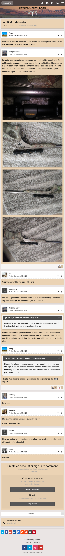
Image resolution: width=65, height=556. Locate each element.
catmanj (12, 395)
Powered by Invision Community (32, 552)
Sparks (11, 431)
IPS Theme (28, 540)
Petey (7, 25)
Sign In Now (32, 504)
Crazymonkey (14, 52)
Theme (28, 543)
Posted (18, 36)
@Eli (56, 379)
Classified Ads (31, 25)
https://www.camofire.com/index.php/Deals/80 (21, 419)
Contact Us (36, 543)
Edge (11, 449)
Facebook (24, 547)
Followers (31, 514)
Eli (9, 274)
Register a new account (32, 489)
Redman (12, 411)
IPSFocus (37, 540)
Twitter (29, 547)
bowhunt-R (13, 289)
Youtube (40, 547)
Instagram (35, 547)
